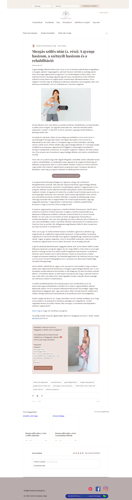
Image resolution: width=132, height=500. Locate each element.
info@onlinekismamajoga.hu (34, 491)
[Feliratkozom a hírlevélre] (89, 6)
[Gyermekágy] (66, 422)
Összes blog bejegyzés (30, 33)
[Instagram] (105, 489)
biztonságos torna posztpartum (62, 386)
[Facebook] (98, 489)
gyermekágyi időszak (70, 382)
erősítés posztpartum (52, 389)
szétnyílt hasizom (56, 382)
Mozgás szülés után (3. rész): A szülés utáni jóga (35, 434)
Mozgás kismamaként (48, 33)
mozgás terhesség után (87, 382)
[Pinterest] (90, 489)
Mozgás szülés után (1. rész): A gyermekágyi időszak (65, 434)
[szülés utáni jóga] (36, 422)
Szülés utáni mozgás (64, 33)
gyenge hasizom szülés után (41, 386)
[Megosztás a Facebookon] (33, 396)
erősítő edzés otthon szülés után (85, 386)
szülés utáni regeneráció (40, 382)
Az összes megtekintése (101, 411)
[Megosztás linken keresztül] (42, 396)
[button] (37, 22)
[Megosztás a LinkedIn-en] (37, 396)
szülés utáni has (38, 389)
